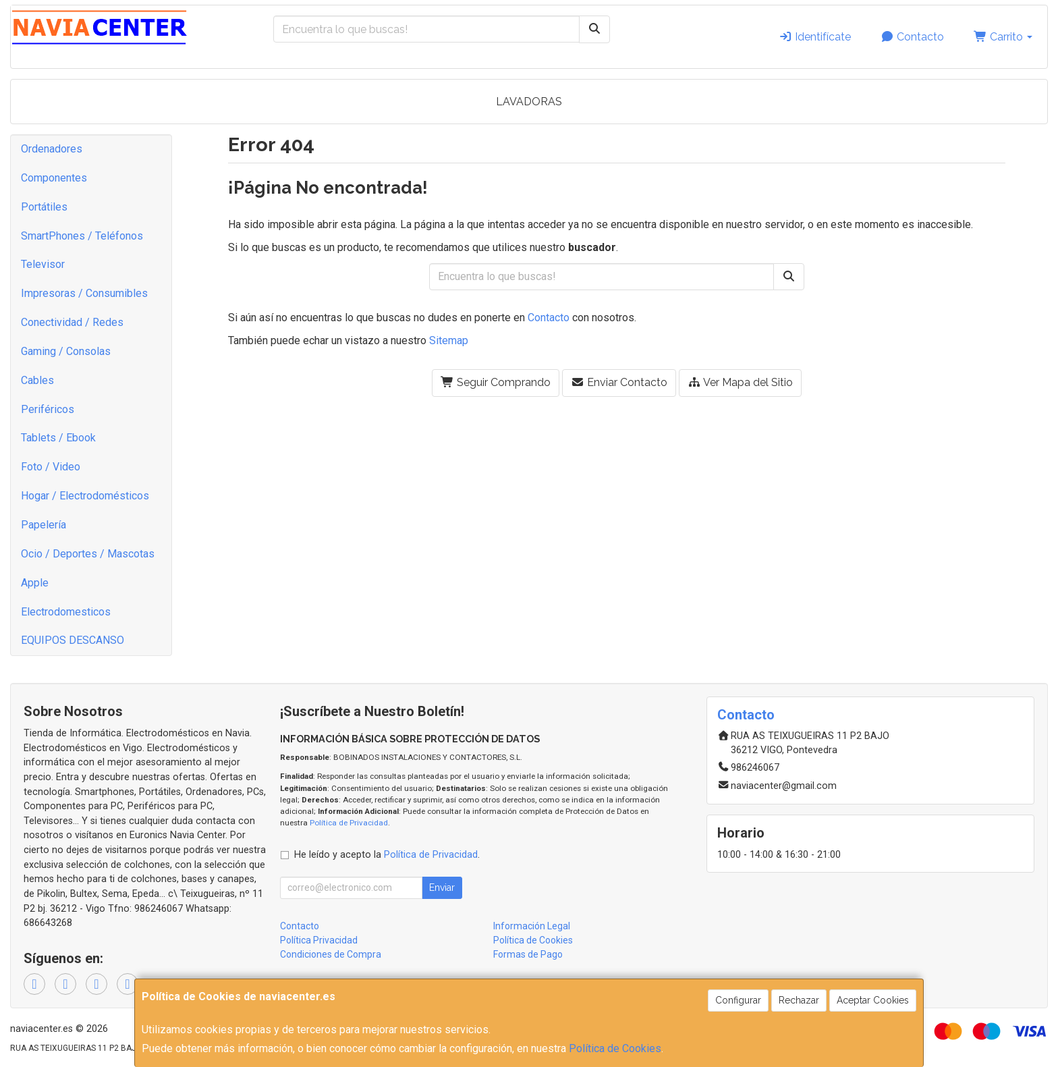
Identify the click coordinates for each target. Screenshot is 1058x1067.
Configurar (738, 1000)
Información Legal (531, 926)
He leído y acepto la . (387, 854)
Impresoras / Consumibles (84, 293)
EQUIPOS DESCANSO (72, 640)
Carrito (1003, 36)
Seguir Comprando (496, 382)
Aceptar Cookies (873, 1000)
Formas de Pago (528, 954)
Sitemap (448, 340)
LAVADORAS (529, 101)
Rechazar (799, 1000)
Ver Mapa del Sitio (740, 382)
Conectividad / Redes (72, 322)
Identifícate (815, 36)
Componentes (54, 177)
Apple (35, 582)
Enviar (442, 887)
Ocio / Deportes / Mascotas (88, 553)
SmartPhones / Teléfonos (82, 235)
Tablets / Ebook (58, 437)
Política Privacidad (319, 940)
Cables (37, 380)
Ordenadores (51, 148)
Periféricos (47, 409)
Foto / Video (50, 466)
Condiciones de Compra (330, 954)
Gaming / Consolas (66, 351)
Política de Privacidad (349, 822)
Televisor (43, 264)
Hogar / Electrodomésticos (85, 495)
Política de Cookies (615, 1048)
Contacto (912, 36)
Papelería (43, 524)
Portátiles (44, 206)
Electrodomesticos (66, 611)
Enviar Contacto (619, 382)
